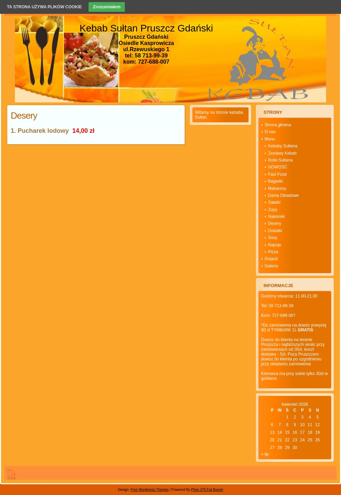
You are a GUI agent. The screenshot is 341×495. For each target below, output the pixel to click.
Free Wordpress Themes (149, 490)
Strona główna (278, 124)
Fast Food (277, 174)
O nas (270, 131)
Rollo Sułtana (280, 160)
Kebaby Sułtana (282, 146)
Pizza (273, 251)
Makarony (277, 188)
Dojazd (271, 258)
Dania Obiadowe (283, 195)
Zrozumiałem (106, 6)
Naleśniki (276, 216)
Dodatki (275, 230)
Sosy (272, 237)
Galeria (271, 266)
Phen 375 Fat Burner (207, 490)
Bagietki (275, 181)
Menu (270, 139)
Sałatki (274, 202)
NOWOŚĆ (277, 167)
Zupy (272, 209)
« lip (265, 454)
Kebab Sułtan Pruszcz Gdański (146, 28)
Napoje (274, 244)
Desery (24, 115)
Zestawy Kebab (282, 153)
